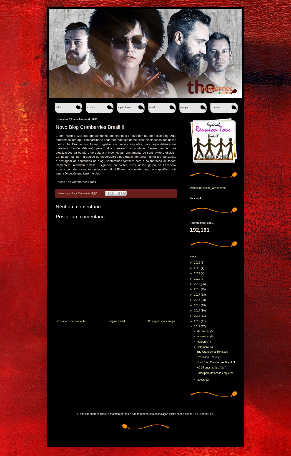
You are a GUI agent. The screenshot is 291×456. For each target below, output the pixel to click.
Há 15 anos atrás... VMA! (212, 367)
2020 (197, 278)
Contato (215, 107)
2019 (197, 284)
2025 (197, 262)
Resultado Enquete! (209, 357)
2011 (197, 326)
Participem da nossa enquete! (215, 373)
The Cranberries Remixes (212, 351)
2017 (197, 294)
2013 (197, 315)
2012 (197, 321)
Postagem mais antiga (161, 321)
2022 (197, 268)
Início (59, 107)
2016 (197, 300)
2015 (197, 305)
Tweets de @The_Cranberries (208, 187)
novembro (203, 336)
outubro (202, 341)
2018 (197, 289)
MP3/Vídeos (124, 107)
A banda (91, 107)
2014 (197, 310)
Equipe (184, 107)
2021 (197, 273)
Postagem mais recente (71, 321)
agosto (201, 379)
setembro (203, 347)
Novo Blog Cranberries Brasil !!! (216, 362)
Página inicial (117, 321)
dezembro (203, 331)
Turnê (152, 107)
